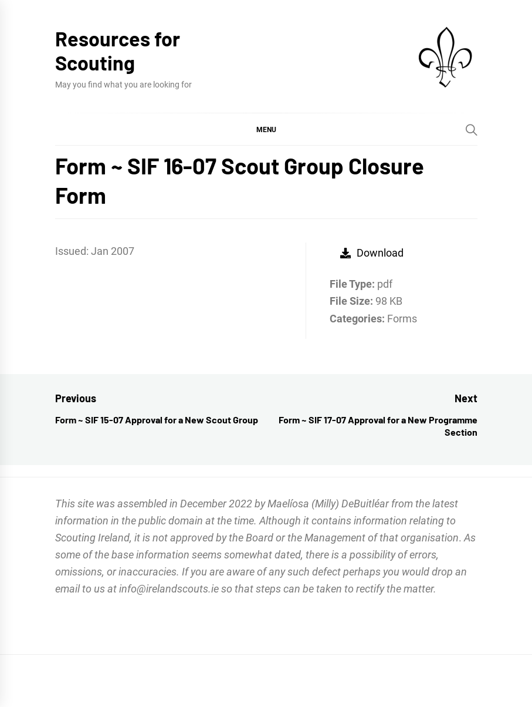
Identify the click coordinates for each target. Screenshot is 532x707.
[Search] (471, 129)
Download (372, 253)
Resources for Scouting (117, 50)
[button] (266, 129)
